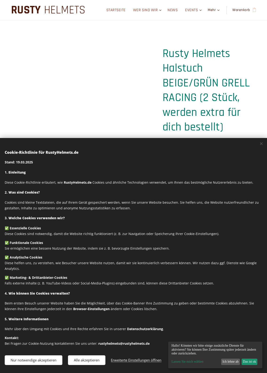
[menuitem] (106, 10)
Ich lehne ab (231, 361)
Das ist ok (249, 361)
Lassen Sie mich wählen (187, 361)
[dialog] (215, 355)
